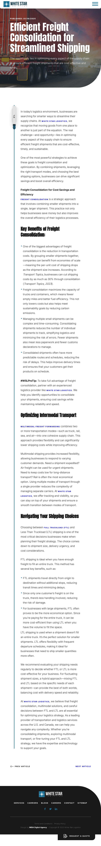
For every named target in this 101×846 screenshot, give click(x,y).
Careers (56, 803)
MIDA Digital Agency (38, 827)
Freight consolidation (34, 199)
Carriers (32, 803)
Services (19, 803)
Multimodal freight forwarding (40, 426)
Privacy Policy (59, 824)
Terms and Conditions (43, 824)
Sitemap (82, 803)
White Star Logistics (54, 121)
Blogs (44, 803)
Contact (69, 803)
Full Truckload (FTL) (56, 527)
